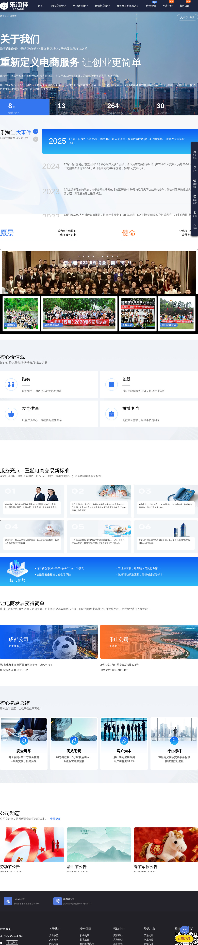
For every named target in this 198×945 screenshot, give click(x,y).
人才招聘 (53, 939)
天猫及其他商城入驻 (128, 5)
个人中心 (195, 154)
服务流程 (118, 943)
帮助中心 (119, 928)
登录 (185, 17)
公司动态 (11, 16)
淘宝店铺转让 (58, 5)
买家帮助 (118, 935)
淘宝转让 (148, 939)
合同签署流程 (87, 943)
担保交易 (84, 935)
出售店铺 (185, 4)
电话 (195, 214)
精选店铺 (151, 3)
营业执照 (53, 935)
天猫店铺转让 (80, 5)
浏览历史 (195, 183)
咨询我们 (12, 942)
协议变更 (84, 939)
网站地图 (53, 943)
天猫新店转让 (102, 5)
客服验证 (195, 199)
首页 (40, 5)
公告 (195, 169)
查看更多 (55, 818)
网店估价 (168, 4)
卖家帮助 (118, 939)
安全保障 (85, 928)
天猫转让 (148, 935)
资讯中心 (149, 928)
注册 (192, 17)
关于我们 (54, 928)
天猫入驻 (148, 943)
